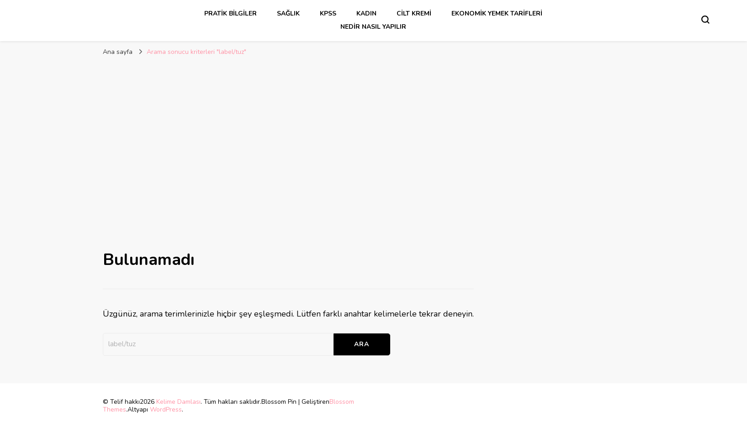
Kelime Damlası (178, 401)
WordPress (166, 409)
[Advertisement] (374, 130)
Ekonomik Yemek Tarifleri (496, 13)
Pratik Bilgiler (230, 13)
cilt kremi (414, 13)
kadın (366, 13)
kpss (328, 13)
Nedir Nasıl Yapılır (373, 26)
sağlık (288, 13)
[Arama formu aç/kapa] (705, 20)
